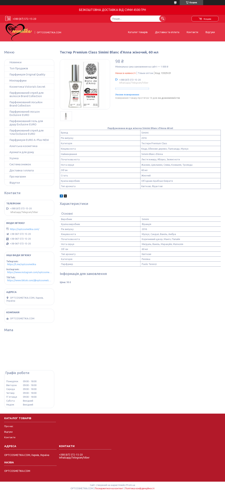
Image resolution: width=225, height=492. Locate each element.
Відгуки (210, 32)
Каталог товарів (138, 32)
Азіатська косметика (23, 146)
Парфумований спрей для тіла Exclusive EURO (26, 132)
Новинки (15, 62)
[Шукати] (162, 18)
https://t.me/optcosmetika (21, 264)
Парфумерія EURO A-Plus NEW (29, 139)
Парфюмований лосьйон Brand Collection (25, 104)
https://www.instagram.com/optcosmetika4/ (29, 272)
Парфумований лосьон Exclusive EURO (24, 113)
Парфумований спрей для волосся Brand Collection (26, 94)
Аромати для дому (21, 152)
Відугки (14, 182)
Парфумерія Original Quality (27, 74)
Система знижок (20, 164)
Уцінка (14, 158)
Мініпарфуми (17, 80)
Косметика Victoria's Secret (27, 86)
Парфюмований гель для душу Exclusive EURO (26, 122)
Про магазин (17, 176)
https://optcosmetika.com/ (24, 229)
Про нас (8, 426)
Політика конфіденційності (140, 488)
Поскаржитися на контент (109, 488)
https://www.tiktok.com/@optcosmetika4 (29, 280)
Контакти (192, 32)
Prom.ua (130, 485)
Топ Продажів (18, 68)
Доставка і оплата (21, 170)
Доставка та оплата (167, 32)
